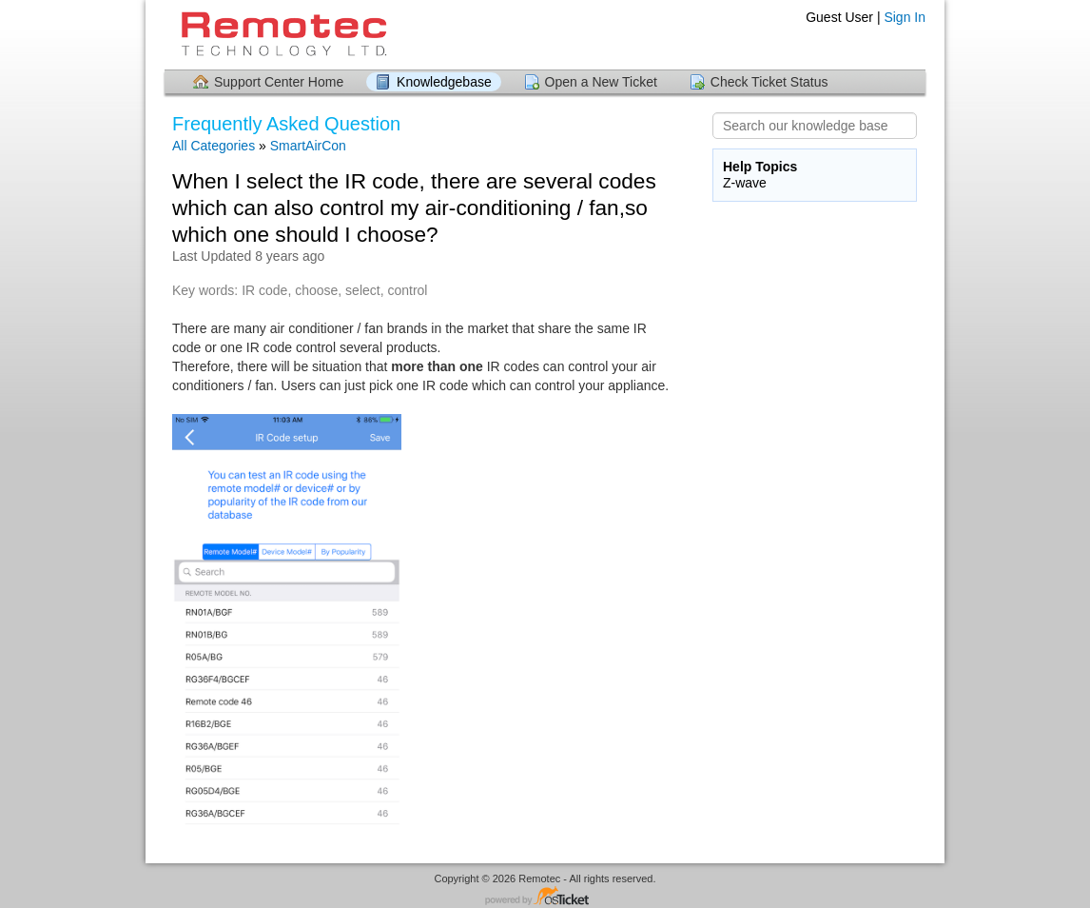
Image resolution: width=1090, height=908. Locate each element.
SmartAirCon (308, 145)
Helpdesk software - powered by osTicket (545, 897)
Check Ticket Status (769, 81)
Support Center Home (278, 81)
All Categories (213, 145)
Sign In (904, 17)
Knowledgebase (444, 81)
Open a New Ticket (601, 81)
